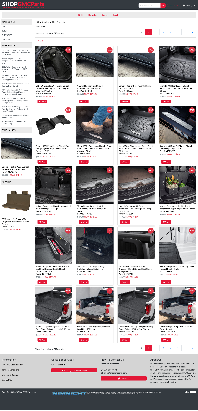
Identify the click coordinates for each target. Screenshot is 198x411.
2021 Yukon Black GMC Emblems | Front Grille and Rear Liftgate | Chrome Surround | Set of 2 (15, 92)
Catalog (45, 22)
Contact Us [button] (124, 378)
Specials (6, 182)
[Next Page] (192, 32)
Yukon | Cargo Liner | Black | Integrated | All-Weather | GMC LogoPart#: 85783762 (53, 208)
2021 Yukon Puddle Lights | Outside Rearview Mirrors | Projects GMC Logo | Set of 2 (16, 109)
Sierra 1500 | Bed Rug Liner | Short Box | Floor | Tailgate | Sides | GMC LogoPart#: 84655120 (136, 329)
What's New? (9, 130)
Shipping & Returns (10, 375)
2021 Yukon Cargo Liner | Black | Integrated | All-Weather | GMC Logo (14, 69)
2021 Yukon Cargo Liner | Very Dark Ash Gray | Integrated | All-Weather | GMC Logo (16, 52)
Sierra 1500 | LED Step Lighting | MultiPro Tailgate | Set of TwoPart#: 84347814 (91, 269)
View (42, 101)
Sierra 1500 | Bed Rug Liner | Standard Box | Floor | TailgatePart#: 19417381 (93, 329)
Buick (4, 31)
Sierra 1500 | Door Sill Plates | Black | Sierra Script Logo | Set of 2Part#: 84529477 (176, 148)
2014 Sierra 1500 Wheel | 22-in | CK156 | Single (14, 122)
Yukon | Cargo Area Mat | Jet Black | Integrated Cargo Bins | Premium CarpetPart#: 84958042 (177, 208)
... (185, 32)
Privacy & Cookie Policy (12, 364)
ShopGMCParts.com (27, 392)
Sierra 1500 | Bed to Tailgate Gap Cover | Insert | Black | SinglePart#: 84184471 (177, 269)
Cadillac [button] (104, 15)
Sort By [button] (41, 41)
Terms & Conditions (10, 369)
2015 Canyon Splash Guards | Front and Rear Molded (16, 116)
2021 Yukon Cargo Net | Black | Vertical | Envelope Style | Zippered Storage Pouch (16, 100)
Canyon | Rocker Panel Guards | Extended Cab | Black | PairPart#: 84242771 (90, 88)
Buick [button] (115, 15)
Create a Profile (58, 364)
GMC (4, 27)
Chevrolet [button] (92, 15)
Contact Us (7, 380)
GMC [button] (80, 15)
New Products (58, 22)
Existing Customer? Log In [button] (74, 370)
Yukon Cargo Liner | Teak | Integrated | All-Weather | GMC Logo (14, 60)
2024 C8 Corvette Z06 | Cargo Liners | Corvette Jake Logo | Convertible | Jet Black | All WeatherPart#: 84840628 (52, 90)
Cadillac (6, 39)
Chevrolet (7, 35)
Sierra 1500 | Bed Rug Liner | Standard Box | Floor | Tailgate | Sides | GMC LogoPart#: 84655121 (53, 329)
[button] (174, 5)
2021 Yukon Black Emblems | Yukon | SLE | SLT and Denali (16, 85)
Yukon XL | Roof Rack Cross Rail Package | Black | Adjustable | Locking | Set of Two (14, 77)
